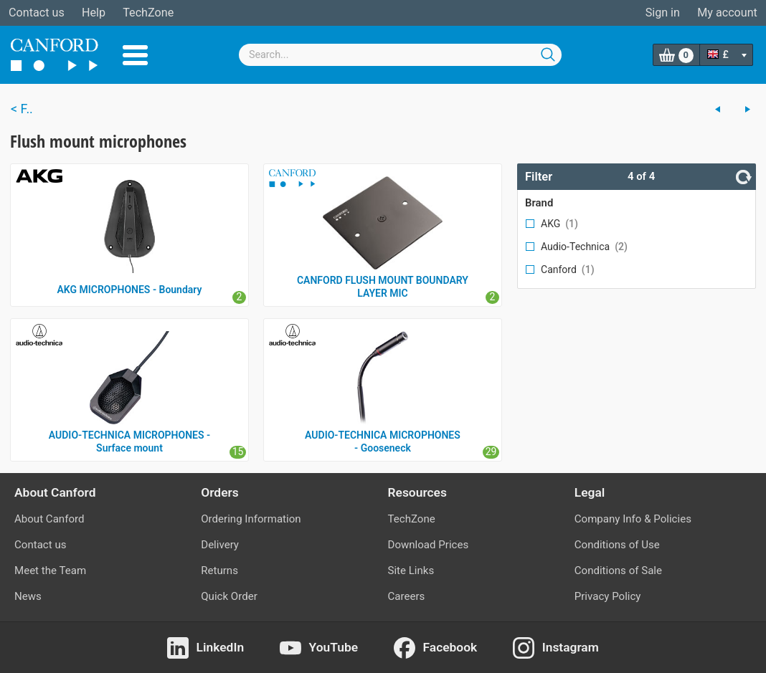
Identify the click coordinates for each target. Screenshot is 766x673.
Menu (135, 55)
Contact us (37, 12)
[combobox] (400, 55)
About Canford (49, 518)
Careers (406, 596)
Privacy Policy (607, 596)
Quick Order (229, 596)
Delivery (220, 544)
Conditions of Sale (618, 570)
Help (93, 12)
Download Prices (428, 544)
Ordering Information (251, 518)
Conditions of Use (617, 544)
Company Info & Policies (632, 518)
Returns (219, 570)
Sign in (663, 12)
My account (727, 12)
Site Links (411, 570)
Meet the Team (50, 570)
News (28, 596)
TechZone (148, 12)
